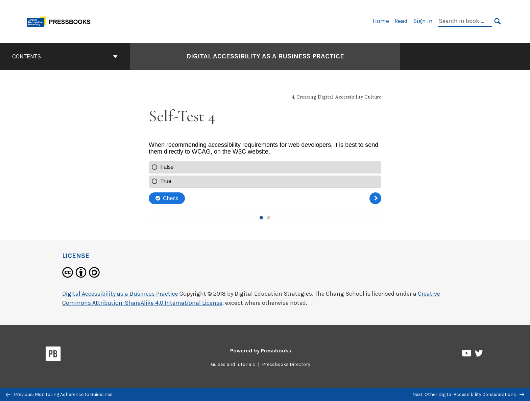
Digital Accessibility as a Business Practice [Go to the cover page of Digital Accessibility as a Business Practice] (265, 56)
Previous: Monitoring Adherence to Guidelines (59, 394)
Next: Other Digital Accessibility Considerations (468, 394)
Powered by (260, 350)
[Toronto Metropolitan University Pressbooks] (61, 21)
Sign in (423, 21)
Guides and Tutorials (233, 364)
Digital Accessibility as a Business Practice (120, 293)
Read (401, 21)
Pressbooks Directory (286, 364)
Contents (65, 56)
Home (381, 21)
